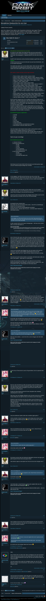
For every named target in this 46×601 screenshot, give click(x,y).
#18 (43, 546)
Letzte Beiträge (4, 17)
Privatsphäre (43, 597)
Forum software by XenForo (9, 598)
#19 (43, 569)
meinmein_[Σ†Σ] (12, 571)
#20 (43, 584)
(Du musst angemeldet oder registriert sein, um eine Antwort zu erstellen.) (33, 590)
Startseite (42, 596)
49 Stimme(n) (36, 40)
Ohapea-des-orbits (4, 584)
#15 (43, 478)
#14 (43, 466)
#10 (43, 409)
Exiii (10, 366)
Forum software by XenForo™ (27, 598)
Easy (22, 24)
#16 (43, 515)
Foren (4, 15)
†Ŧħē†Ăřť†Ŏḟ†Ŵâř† (5, 561)
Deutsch (2, 596)
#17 (43, 528)
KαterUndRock (4, 184)
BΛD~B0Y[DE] (4, 211)
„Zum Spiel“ (21, 34)
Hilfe (39, 596)
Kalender (10, 15)
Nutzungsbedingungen (37, 597)
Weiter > (13, 48)
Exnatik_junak (12, 172)
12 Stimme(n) (36, 42)
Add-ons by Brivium (10, 599)
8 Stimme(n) (36, 43)
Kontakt (37, 596)
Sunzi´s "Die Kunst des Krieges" (16, 265)
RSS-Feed (44, 596)
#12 (43, 435)
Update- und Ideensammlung (13, 24)
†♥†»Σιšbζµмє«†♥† (5, 318)
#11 (43, 422)
